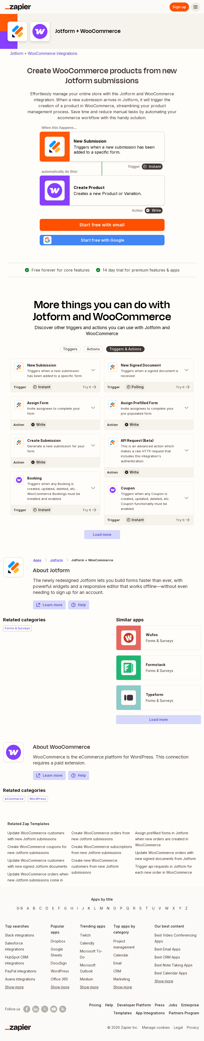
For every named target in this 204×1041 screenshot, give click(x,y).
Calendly (87, 943)
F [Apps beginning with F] (59, 908)
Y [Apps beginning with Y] (180, 908)
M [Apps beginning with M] (101, 908)
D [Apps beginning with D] (47, 908)
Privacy (193, 1027)
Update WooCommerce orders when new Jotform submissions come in (37, 879)
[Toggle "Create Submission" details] (55, 448)
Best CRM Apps (167, 957)
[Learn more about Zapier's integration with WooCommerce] (13, 755)
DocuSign (59, 963)
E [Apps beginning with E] (53, 908)
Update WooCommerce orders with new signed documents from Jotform (165, 858)
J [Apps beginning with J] (83, 908)
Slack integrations (19, 935)
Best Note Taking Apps (174, 965)
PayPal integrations (20, 971)
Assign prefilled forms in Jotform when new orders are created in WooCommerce (161, 841)
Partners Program (184, 1013)
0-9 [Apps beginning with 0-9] (20, 908)
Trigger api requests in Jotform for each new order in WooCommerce (163, 872)
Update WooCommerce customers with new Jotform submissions (35, 838)
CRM (117, 971)
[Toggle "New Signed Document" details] (149, 372)
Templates (122, 1013)
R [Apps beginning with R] (134, 908)
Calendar (120, 955)
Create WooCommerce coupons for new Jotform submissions (37, 852)
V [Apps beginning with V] (160, 908)
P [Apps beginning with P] (121, 908)
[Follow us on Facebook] (26, 1009)
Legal (178, 1027)
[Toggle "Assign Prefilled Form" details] (149, 410)
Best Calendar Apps (171, 973)
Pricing (95, 1005)
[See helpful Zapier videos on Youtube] (53, 1009)
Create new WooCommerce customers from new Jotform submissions (95, 869)
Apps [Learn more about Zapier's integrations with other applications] (37, 563)
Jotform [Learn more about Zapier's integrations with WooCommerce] (56, 563)
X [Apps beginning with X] (174, 908)
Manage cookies (156, 1027)
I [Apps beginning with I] (77, 908)
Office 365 (59, 979)
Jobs (173, 1005)
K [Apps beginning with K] (89, 908)
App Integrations (150, 1013)
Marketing (121, 979)
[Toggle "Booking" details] (55, 490)
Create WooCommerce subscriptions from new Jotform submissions (101, 852)
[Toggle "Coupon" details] (149, 500)
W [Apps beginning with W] (167, 908)
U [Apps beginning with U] (153, 908)
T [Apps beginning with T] (147, 908)
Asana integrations (20, 979)
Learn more (49, 607)
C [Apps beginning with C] (40, 908)
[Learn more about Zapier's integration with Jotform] (13, 570)
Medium (86, 979)
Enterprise (190, 1005)
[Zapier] (18, 6)
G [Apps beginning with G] (65, 908)
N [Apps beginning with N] (108, 908)
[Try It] (55, 389)
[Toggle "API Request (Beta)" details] (149, 453)
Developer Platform (134, 1005)
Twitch (85, 935)
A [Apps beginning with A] (28, 908)
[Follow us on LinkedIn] (35, 1009)
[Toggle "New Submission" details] (55, 372)
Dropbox (58, 941)
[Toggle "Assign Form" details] (55, 410)
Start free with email (102, 224)
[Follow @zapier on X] (44, 1009)
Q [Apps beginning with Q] (127, 908)
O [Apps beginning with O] (114, 908)
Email (117, 963)
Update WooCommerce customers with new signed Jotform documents (37, 866)
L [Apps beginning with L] (95, 908)
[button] (102, 241)
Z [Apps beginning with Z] (186, 908)
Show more (14, 987)
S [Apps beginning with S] (140, 908)
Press (160, 1005)
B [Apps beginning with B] (34, 908)
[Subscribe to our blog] (62, 1009)
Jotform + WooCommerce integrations (43, 53)
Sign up (179, 7)
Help (78, 607)
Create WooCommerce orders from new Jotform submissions (100, 838)
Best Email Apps (168, 949)
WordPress (60, 971)
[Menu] (195, 6)
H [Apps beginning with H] (72, 908)
